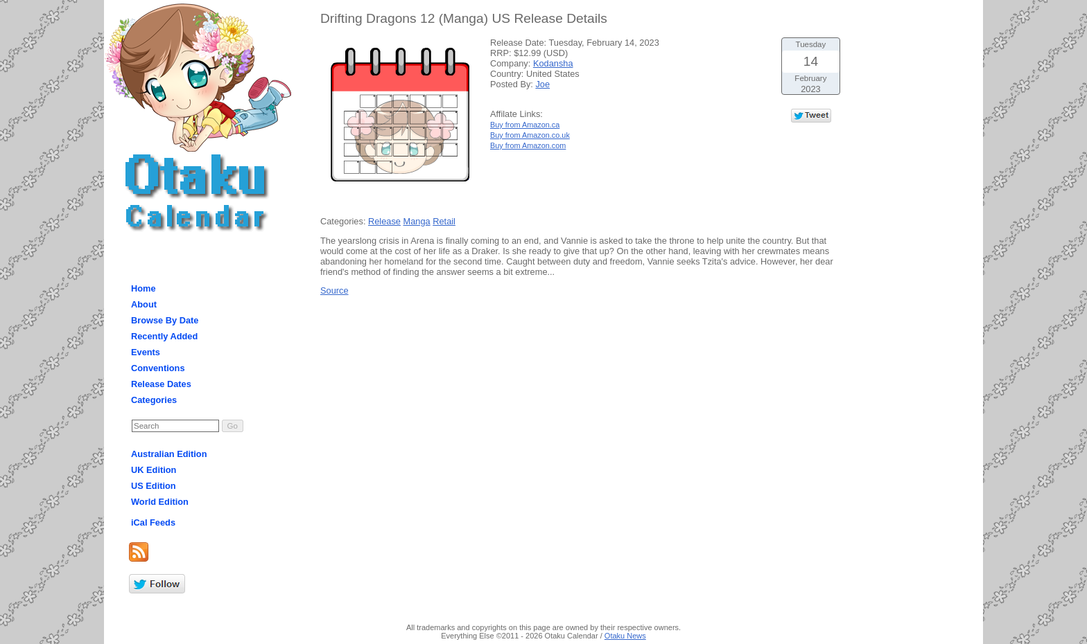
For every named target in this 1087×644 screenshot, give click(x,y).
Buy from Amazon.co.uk (530, 135)
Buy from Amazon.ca (524, 124)
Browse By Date (164, 320)
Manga (417, 221)
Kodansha (553, 63)
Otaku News (625, 636)
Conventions (158, 368)
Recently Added (164, 336)
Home (143, 288)
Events (145, 352)
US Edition (153, 486)
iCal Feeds (153, 522)
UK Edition (153, 470)
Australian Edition (169, 454)
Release (384, 221)
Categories (154, 400)
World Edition (160, 502)
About (144, 304)
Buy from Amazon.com (528, 145)
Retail (444, 221)
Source (334, 290)
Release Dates (161, 384)
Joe (542, 84)
